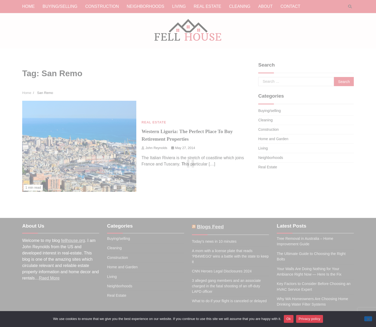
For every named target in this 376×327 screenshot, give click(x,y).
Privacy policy (309, 319)
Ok (288, 319)
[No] (368, 318)
